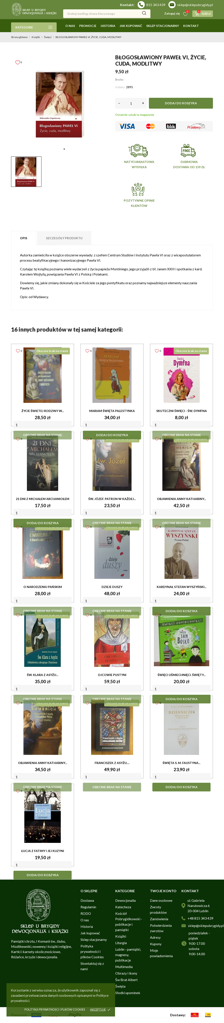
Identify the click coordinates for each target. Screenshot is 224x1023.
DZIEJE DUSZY (112, 587)
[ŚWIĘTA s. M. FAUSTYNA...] (181, 727)
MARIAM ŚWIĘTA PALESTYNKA (112, 411)
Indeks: (120, 87)
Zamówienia (159, 919)
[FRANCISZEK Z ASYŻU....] (112, 727)
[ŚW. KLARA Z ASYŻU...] (42, 639)
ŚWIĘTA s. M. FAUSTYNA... (181, 763)
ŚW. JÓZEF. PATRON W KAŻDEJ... (112, 499)
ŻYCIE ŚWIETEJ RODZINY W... (42, 411)
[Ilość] (131, 103)
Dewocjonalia (125, 900)
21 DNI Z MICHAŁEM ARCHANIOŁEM (42, 499)
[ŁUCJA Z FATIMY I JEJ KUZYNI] (42, 815)
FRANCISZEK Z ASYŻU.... (112, 763)
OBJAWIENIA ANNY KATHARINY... (181, 499)
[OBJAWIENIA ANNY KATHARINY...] (181, 463)
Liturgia (121, 943)
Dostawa (87, 900)
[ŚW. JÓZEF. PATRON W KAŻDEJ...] (112, 463)
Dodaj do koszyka (181, 103)
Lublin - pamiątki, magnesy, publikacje (128, 954)
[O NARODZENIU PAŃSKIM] (42, 551)
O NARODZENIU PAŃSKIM (42, 587)
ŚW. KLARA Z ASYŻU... (42, 675)
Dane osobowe (161, 900)
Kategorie (33, 27)
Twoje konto (163, 891)
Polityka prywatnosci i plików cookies (55, 1009)
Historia (108, 26)
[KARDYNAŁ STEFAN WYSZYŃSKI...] (181, 551)
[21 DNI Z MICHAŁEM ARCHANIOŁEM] (42, 463)
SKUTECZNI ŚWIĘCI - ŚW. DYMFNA (181, 411)
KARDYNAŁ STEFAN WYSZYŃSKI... (181, 587)
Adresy (155, 937)
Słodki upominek (127, 993)
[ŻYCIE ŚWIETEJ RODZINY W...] (42, 375)
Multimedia (124, 967)
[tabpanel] (60, 104)
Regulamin (88, 907)
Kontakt (191, 26)
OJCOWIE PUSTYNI (112, 675)
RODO (86, 913)
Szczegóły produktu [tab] (64, 238)
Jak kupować (131, 26)
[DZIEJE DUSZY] (112, 551)
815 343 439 (155, 5)
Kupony (155, 944)
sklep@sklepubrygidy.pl (195, 5)
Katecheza (123, 907)
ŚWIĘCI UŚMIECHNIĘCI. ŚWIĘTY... (182, 675)
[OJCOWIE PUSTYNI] (112, 639)
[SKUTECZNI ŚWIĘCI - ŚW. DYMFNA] (181, 375)
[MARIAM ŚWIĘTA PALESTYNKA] (112, 375)
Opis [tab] (23, 238)
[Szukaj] (106, 13)
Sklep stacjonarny (162, 26)
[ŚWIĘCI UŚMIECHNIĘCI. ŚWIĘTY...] (181, 639)
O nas (70, 26)
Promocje (87, 26)
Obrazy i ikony (126, 973)
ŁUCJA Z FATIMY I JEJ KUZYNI (42, 851)
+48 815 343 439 (200, 918)
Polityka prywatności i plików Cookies (92, 951)
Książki (120, 936)
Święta (120, 986)
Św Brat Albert (126, 980)
